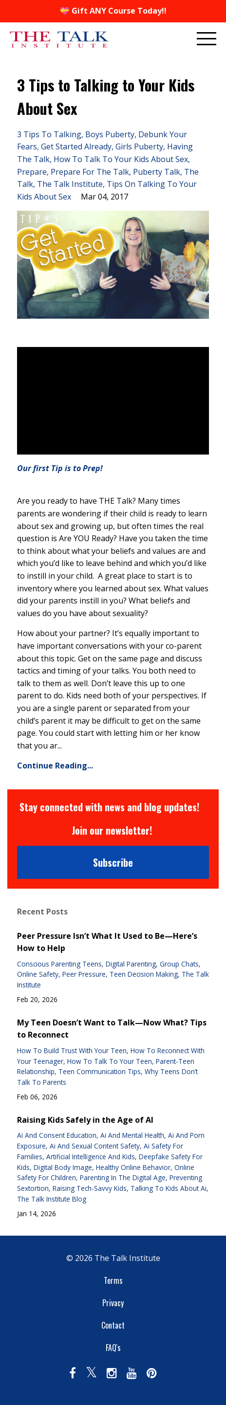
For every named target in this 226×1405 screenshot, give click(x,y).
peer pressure (84, 974)
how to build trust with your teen (72, 1050)
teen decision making (144, 974)
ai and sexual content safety (95, 1145)
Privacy (113, 1303)
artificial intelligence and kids (90, 1156)
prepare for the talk (90, 171)
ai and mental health (132, 1135)
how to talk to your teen (109, 1061)
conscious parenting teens (59, 963)
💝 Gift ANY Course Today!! (113, 10)
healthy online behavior (133, 1167)
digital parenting (131, 963)
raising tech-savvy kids (90, 1188)
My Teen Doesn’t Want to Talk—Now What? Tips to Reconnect (112, 1028)
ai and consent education (56, 1135)
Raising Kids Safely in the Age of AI (85, 1119)
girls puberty (139, 146)
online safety (37, 974)
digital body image (63, 1167)
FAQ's (113, 1347)
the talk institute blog (51, 1199)
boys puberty (109, 134)
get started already (76, 146)
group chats (179, 963)
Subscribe (113, 862)
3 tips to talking (49, 134)
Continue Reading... (55, 765)
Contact (113, 1325)
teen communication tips (99, 1071)
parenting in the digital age (123, 1177)
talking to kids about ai (169, 1188)
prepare (32, 171)
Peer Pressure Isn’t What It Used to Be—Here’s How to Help (107, 942)
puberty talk (156, 171)
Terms (113, 1280)
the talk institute (70, 184)
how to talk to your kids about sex (121, 159)
